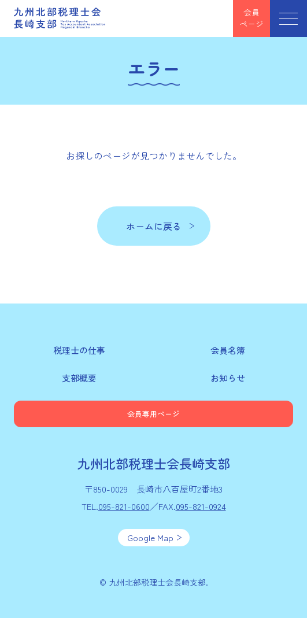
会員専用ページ (153, 413)
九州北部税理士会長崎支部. (158, 582)
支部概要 (79, 378)
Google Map (150, 537)
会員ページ (251, 17)
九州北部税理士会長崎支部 (60, 18)
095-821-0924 (201, 506)
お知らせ (227, 378)
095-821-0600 (124, 506)
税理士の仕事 (79, 350)
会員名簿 (227, 350)
